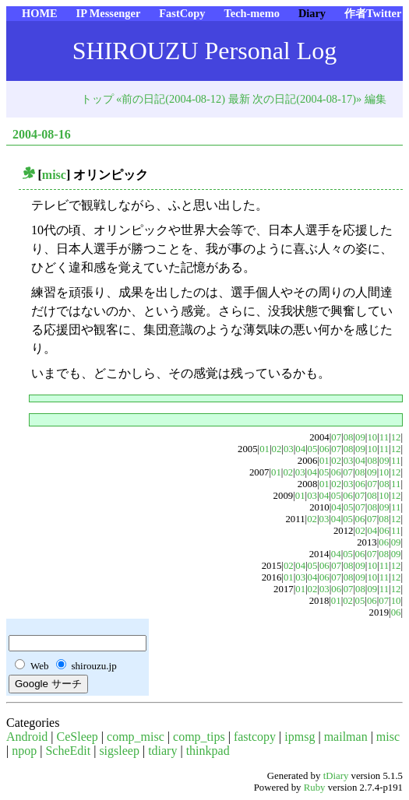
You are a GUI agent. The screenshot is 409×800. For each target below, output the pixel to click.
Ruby (315, 787)
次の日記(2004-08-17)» (306, 99)
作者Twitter (372, 13)
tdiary (162, 750)
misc (54, 174)
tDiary (336, 775)
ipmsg (299, 736)
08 (349, 437)
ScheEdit (67, 750)
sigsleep (119, 750)
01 (264, 449)
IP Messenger (108, 13)
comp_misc (135, 736)
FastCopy (182, 13)
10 (372, 437)
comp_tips (199, 736)
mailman (346, 736)
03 (289, 449)
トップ (97, 99)
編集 (375, 99)
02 (277, 449)
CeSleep (77, 736)
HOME (40, 13)
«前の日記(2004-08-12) (170, 99)
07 (336, 437)
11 (384, 437)
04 (300, 449)
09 (360, 437)
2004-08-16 (41, 134)
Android (27, 736)
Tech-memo (251, 13)
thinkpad (208, 750)
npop (24, 750)
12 (396, 437)
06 (324, 449)
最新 (239, 99)
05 (313, 449)
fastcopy (255, 736)
